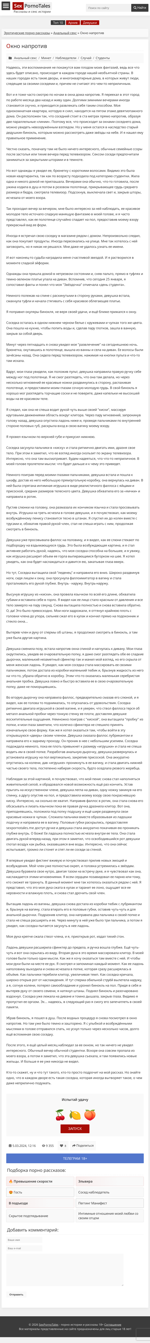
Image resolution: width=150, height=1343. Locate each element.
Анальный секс (65, 33)
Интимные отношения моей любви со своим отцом (108, 1215)
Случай (86, 58)
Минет (46, 58)
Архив (73, 22)
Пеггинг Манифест (92, 1203)
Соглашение (112, 1330)
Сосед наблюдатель (93, 1192)
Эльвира (85, 1181)
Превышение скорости (33, 1181)
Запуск (75, 1129)
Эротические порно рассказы (27, 33)
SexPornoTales (48, 1330)
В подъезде (18, 1203)
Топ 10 (58, 22)
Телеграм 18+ (75, 1158)
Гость (18, 1192)
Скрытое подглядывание (28, 1216)
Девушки (90, 22)
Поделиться (83, 1145)
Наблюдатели (65, 58)
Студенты (103, 58)
